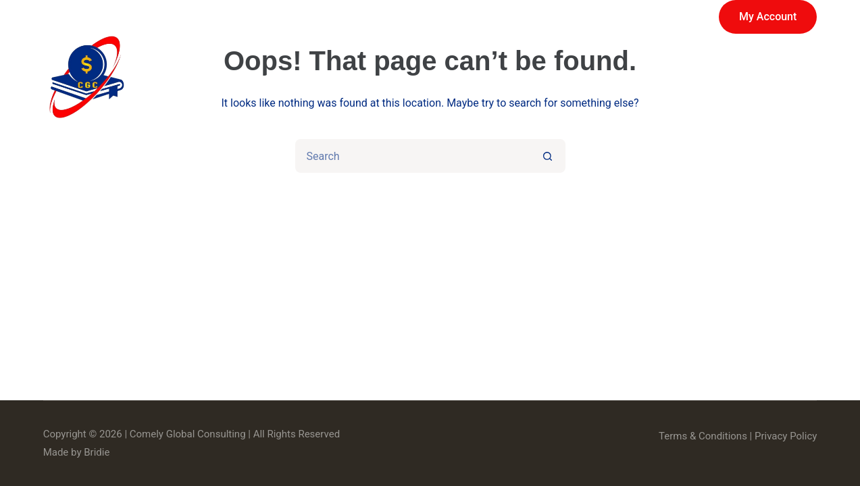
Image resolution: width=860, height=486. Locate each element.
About (542, 78)
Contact (776, 78)
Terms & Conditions (703, 436)
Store (456, 78)
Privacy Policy (786, 436)
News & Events (656, 78)
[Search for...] (413, 156)
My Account (767, 16)
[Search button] (548, 156)
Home (253, 78)
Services (358, 78)
